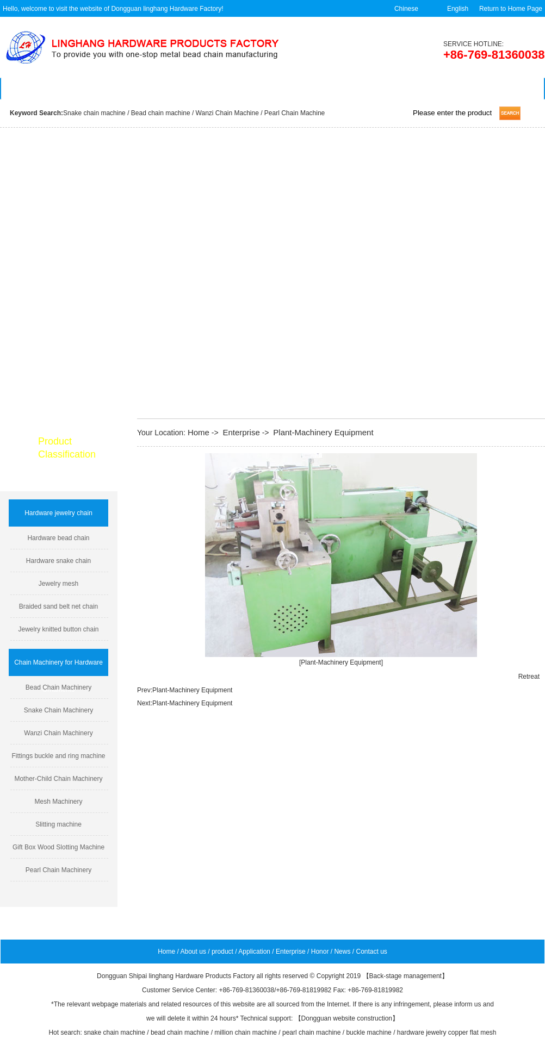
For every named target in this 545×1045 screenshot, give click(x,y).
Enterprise (304, 88)
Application (237, 88)
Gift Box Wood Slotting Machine (58, 847)
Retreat (529, 676)
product (222, 951)
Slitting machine (58, 824)
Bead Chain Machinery (58, 687)
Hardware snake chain (58, 561)
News (439, 88)
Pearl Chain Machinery (58, 870)
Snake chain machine (94, 113)
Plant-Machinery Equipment (323, 432)
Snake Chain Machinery (58, 710)
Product (170, 88)
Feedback (371, 88)
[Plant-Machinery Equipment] (341, 662)
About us (102, 88)
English (457, 8)
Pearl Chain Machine (294, 113)
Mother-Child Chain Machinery (58, 779)
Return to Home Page (510, 8)
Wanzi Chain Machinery (58, 733)
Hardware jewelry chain (58, 513)
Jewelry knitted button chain (58, 629)
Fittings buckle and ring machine (58, 756)
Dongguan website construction (346, 1018)
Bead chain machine (160, 113)
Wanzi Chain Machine (228, 113)
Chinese (406, 8)
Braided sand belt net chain (58, 606)
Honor (320, 951)
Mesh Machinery (58, 801)
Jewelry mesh (58, 583)
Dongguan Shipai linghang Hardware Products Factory (176, 976)
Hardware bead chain (58, 538)
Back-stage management (405, 976)
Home (34, 88)
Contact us (507, 88)
